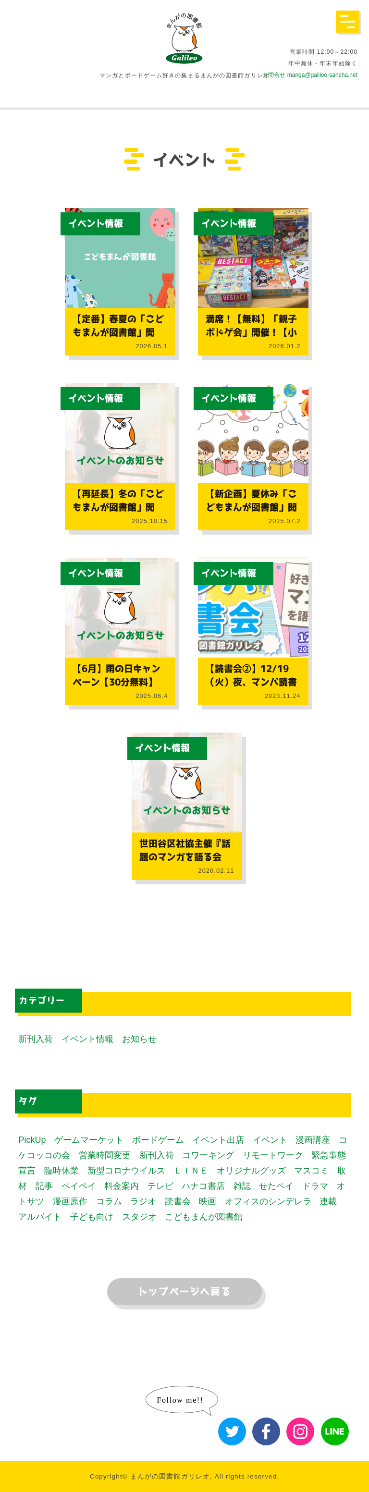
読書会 (178, 1201)
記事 (44, 1186)
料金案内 (121, 1186)
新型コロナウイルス (126, 1170)
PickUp (32, 1140)
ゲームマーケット (88, 1140)
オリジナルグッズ (251, 1170)
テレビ (160, 1186)
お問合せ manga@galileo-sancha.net (309, 75)
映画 (207, 1201)
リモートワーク (273, 1155)
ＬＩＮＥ (190, 1170)
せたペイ (276, 1186)
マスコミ (311, 1170)
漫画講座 (312, 1140)
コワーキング (208, 1155)
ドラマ (315, 1186)
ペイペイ (79, 1186)
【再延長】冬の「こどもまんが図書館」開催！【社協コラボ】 (118, 507)
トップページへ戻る (184, 1291)
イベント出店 (218, 1140)
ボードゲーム (158, 1140)
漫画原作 (70, 1201)
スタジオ (139, 1217)
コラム (109, 1201)
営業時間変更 (105, 1155)
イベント (270, 1140)
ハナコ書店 (203, 1186)
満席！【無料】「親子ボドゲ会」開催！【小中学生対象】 (251, 333)
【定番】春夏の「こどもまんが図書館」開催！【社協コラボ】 (118, 333)
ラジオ (143, 1201)
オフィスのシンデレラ (268, 1201)
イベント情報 (95, 223)
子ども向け (91, 1217)
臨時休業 (61, 1170)
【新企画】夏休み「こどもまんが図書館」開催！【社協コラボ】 (251, 507)
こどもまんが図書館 (204, 1217)
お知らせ (139, 1039)
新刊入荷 (35, 1039)
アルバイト (40, 1217)
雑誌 (242, 1186)
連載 (328, 1201)
